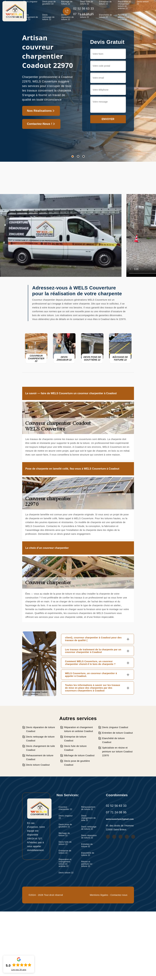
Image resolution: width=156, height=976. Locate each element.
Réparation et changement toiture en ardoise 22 (65, 862)
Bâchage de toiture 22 (64, 834)
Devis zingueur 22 (66, 817)
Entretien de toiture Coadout (117, 733)
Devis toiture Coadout (38, 765)
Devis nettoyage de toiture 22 (48, 17)
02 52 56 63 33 (116, 805)
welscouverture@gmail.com (120, 819)
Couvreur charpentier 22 (65, 808)
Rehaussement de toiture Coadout (39, 757)
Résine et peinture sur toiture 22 (123, 17)
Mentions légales (99, 895)
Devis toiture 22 (66, 873)
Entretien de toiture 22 (86, 16)
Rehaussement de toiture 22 (12, 16)
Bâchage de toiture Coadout (79, 755)
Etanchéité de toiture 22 (105, 16)
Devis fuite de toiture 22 (65, 843)
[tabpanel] (78, 81)
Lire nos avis (18, 970)
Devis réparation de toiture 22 (67, 17)
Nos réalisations (41, 110)
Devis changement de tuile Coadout (40, 748)
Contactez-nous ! (41, 123)
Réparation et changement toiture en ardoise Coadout (78, 729)
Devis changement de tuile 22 (30, 17)
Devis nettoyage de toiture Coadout (40, 738)
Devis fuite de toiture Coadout (75, 748)
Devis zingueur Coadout (115, 727)
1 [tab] (72, 156)
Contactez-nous (118, 895)
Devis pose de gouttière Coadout (77, 763)
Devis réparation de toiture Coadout (40, 729)
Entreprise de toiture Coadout (75, 738)
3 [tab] (83, 156)
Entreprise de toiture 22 (65, 852)
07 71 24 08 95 (116, 812)
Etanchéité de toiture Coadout (113, 740)
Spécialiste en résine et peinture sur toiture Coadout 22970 (117, 751)
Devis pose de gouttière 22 (65, 825)
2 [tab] (78, 156)
